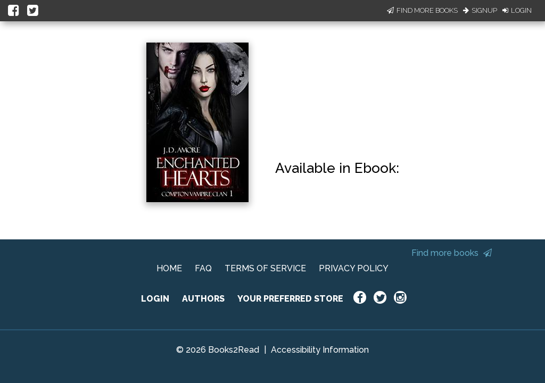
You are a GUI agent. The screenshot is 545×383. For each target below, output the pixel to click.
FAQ (203, 268)
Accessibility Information (320, 350)
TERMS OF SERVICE (265, 268)
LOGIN (155, 299)
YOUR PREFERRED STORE (290, 299)
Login (517, 10)
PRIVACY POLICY (354, 268)
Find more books (451, 253)
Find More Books (422, 10)
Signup (480, 10)
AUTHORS (203, 299)
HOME (169, 268)
